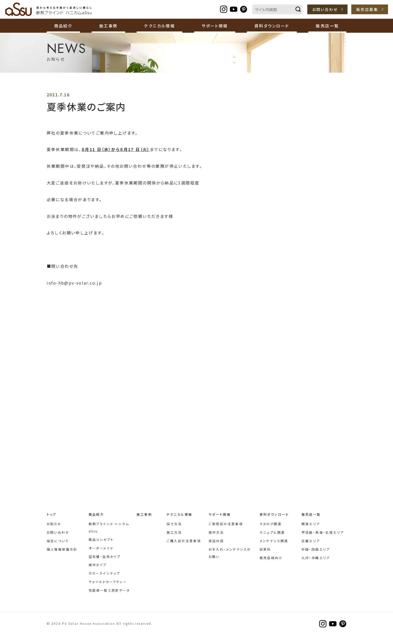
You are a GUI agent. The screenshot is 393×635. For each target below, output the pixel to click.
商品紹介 (96, 514)
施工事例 (108, 26)
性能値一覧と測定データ (109, 590)
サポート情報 (220, 514)
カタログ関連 (271, 523)
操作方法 (216, 532)
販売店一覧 (311, 514)
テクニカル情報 (179, 514)
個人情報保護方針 (62, 549)
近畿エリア (311, 540)
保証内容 (216, 540)
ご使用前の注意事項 (226, 523)
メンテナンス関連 (274, 540)
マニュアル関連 (272, 532)
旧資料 (265, 549)
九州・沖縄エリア (316, 557)
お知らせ (54, 523)
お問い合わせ (325, 9)
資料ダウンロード (274, 514)
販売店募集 (367, 9)
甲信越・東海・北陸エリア (323, 532)
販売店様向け (271, 557)
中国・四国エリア (316, 549)
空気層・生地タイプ (105, 556)
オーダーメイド (101, 548)
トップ (51, 514)
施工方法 (174, 532)
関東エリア (311, 523)
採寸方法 (174, 523)
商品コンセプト (101, 539)
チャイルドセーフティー (108, 581)
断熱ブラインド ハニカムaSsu (48, 9)
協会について (58, 540)
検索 (298, 9)
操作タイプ (98, 564)
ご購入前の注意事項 (184, 540)
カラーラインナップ (104, 573)
